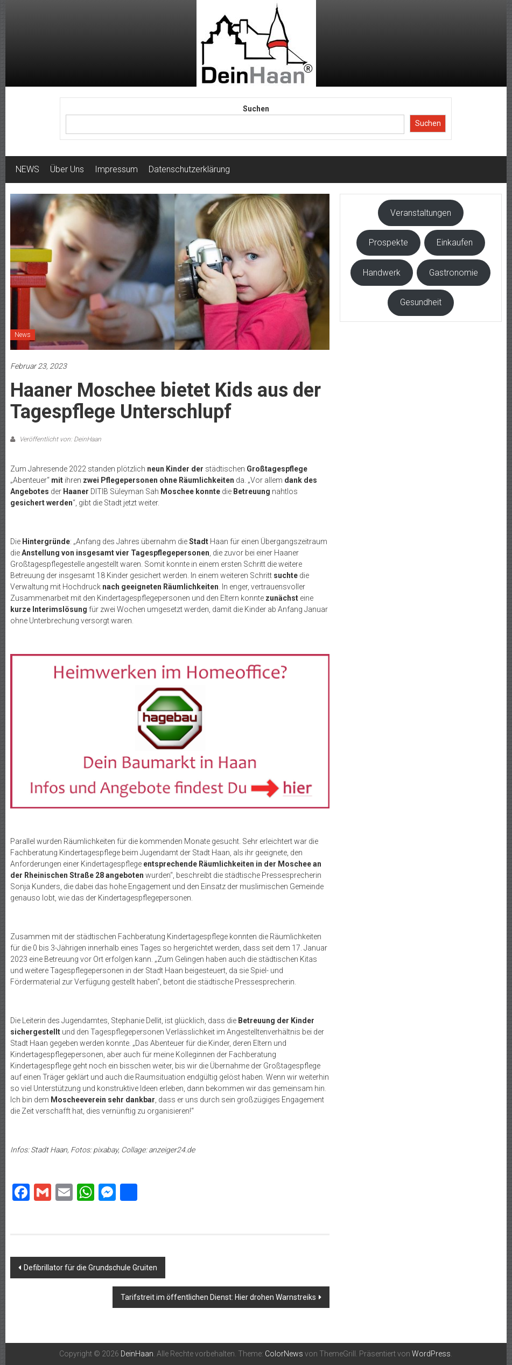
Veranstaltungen (420, 213)
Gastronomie (453, 273)
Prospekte (388, 242)
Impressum (116, 169)
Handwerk (382, 273)
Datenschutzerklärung (189, 169)
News (23, 335)
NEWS (27, 169)
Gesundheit (420, 302)
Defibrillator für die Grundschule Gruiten (90, 1267)
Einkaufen (455, 242)
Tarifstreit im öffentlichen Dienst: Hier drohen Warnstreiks (218, 1297)
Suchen (256, 108)
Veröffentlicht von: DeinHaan (59, 439)
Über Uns (67, 169)
